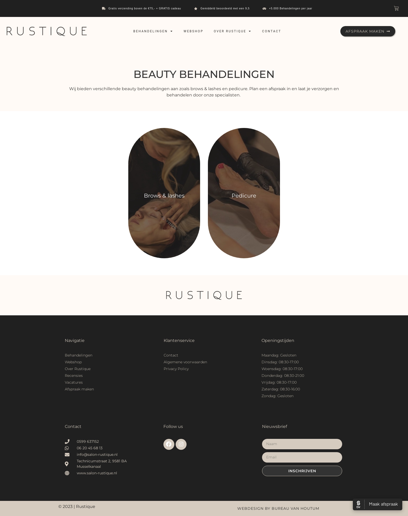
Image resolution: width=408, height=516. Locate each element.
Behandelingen (153, 31)
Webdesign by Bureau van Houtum (278, 508)
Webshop (193, 31)
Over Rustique (233, 31)
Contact (271, 31)
